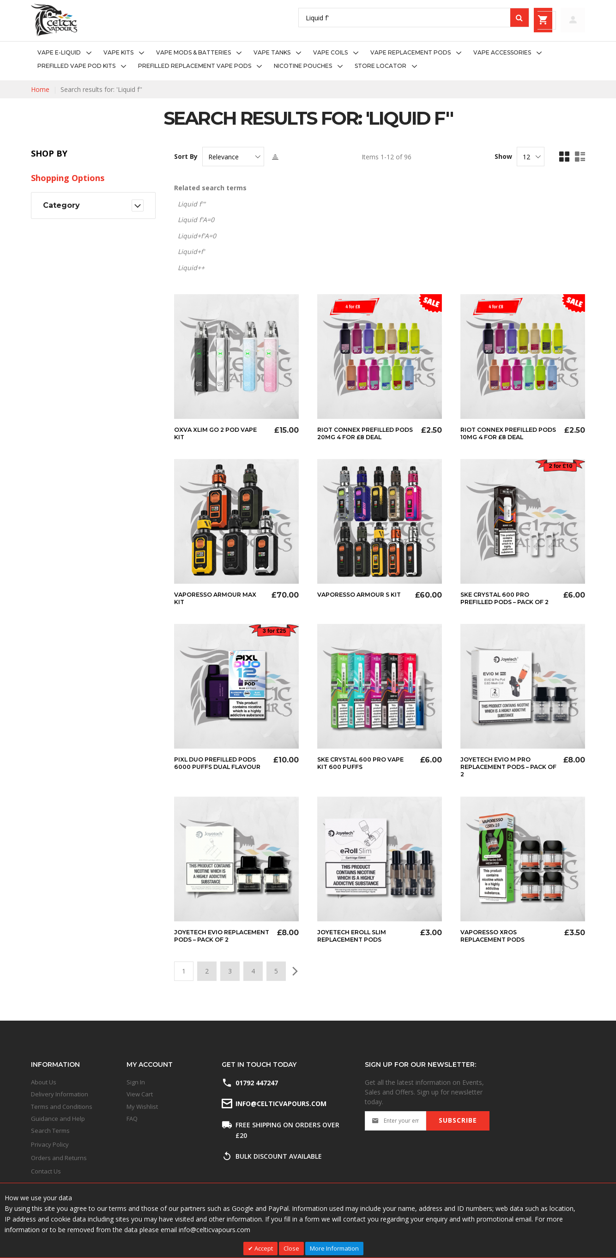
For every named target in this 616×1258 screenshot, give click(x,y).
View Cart (140, 1094)
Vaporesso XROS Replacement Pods (496, 942)
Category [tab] (61, 205)
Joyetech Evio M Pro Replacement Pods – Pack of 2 (499, 774)
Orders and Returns (59, 1158)
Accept (263, 1248)
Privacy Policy (50, 1144)
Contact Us (46, 1171)
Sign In (136, 1082)
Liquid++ (191, 267)
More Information (334, 1248)
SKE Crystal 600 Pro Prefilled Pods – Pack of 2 (507, 601)
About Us (43, 1082)
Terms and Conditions (61, 1106)
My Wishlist (142, 1106)
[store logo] (54, 20)
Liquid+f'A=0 (197, 235)
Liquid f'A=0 (196, 219)
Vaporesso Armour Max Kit (219, 598)
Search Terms (50, 1130)
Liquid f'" (191, 204)
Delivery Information (59, 1094)
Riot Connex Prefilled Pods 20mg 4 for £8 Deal (364, 433)
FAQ (132, 1118)
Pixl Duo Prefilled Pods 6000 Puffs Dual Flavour (220, 774)
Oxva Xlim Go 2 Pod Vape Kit (220, 433)
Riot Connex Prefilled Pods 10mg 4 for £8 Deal (507, 433)
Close (291, 1248)
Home (40, 89)
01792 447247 (257, 1082)
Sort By (186, 156)
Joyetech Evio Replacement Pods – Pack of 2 (212, 945)
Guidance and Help (58, 1118)
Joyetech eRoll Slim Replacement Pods (356, 942)
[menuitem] (67, 53)
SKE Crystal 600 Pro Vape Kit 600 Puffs (356, 770)
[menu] (308, 59)
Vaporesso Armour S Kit (357, 598)
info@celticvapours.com (280, 1103)
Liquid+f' (191, 251)
